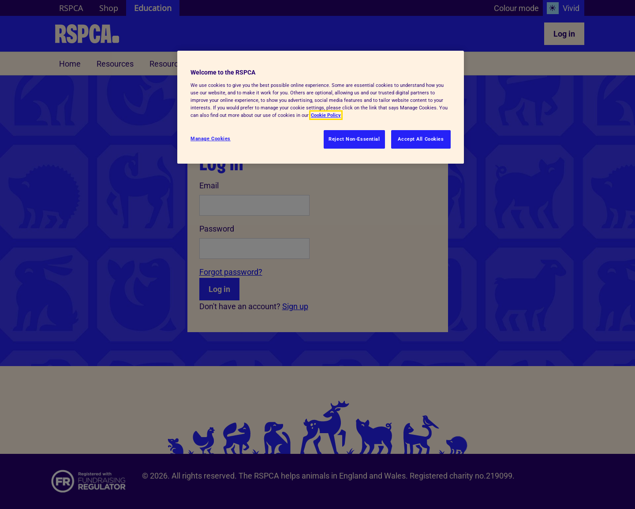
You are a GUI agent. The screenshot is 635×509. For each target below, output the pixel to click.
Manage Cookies (210, 138)
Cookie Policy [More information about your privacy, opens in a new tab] (326, 115)
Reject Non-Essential (354, 139)
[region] (320, 107)
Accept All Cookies (421, 139)
